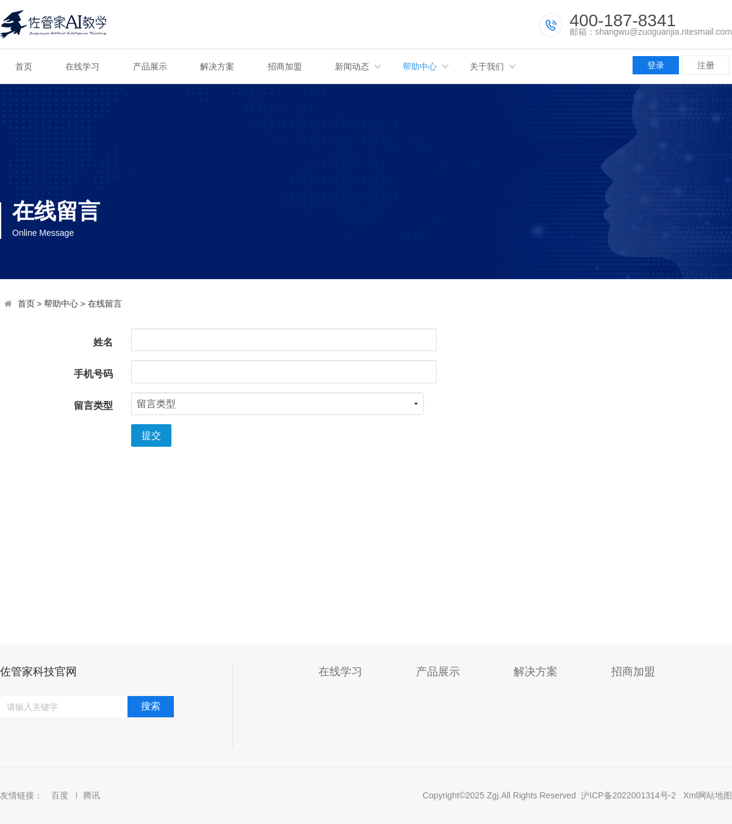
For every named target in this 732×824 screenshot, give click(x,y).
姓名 (103, 342)
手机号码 (93, 374)
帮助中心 (420, 66)
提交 (151, 435)
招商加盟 (285, 66)
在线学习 (82, 66)
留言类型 (93, 405)
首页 (23, 66)
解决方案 (217, 66)
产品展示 (150, 66)
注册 (705, 65)
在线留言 (105, 303)
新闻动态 (352, 66)
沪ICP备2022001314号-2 (628, 795)
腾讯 (91, 795)
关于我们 (487, 66)
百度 (61, 795)
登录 (655, 65)
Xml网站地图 (707, 795)
